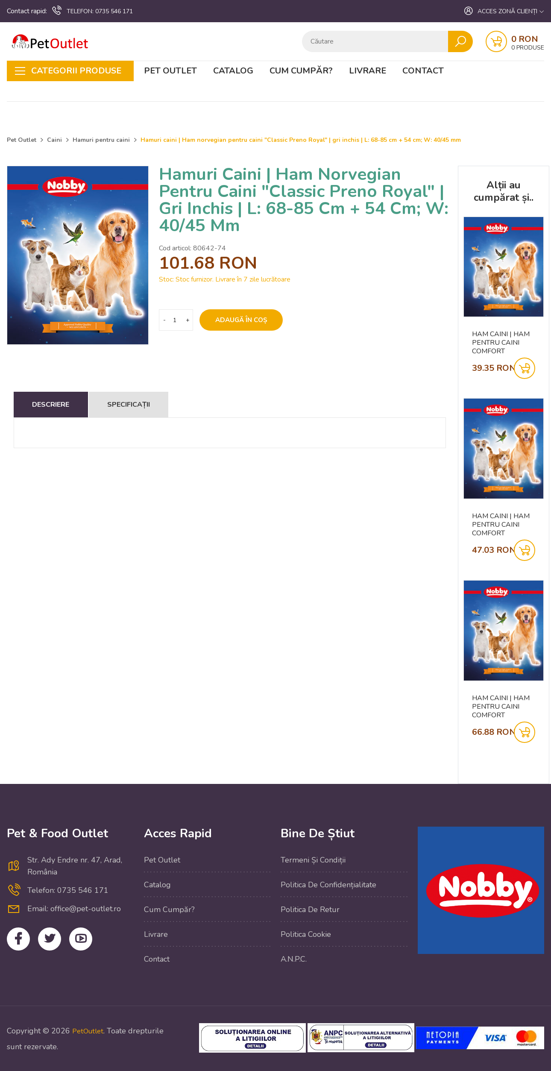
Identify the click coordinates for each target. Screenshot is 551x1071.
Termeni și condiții (313, 860)
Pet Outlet (170, 71)
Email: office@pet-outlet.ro (74, 909)
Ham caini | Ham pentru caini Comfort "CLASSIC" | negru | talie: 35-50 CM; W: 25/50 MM (503, 706)
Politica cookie (306, 934)
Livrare (367, 71)
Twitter (56, 941)
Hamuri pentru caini (101, 140)
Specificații (169, 404)
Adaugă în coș (248, 320)
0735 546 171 (92, 11)
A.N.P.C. (294, 959)
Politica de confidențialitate (328, 885)
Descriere (64, 404)
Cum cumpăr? (301, 71)
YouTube (92, 941)
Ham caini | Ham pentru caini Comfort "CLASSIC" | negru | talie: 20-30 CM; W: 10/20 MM (503, 342)
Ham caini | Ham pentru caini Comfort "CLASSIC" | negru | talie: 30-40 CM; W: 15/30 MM (503, 524)
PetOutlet (89, 1031)
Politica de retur (310, 909)
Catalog (233, 71)
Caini (54, 140)
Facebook (21, 941)
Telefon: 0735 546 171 (67, 890)
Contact (423, 71)
